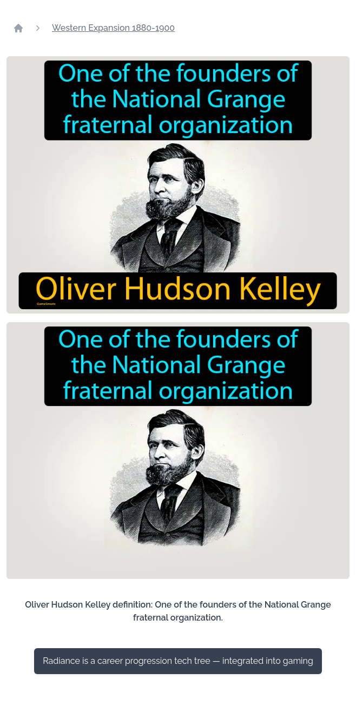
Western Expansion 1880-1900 (113, 28)
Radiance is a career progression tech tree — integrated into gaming (178, 661)
